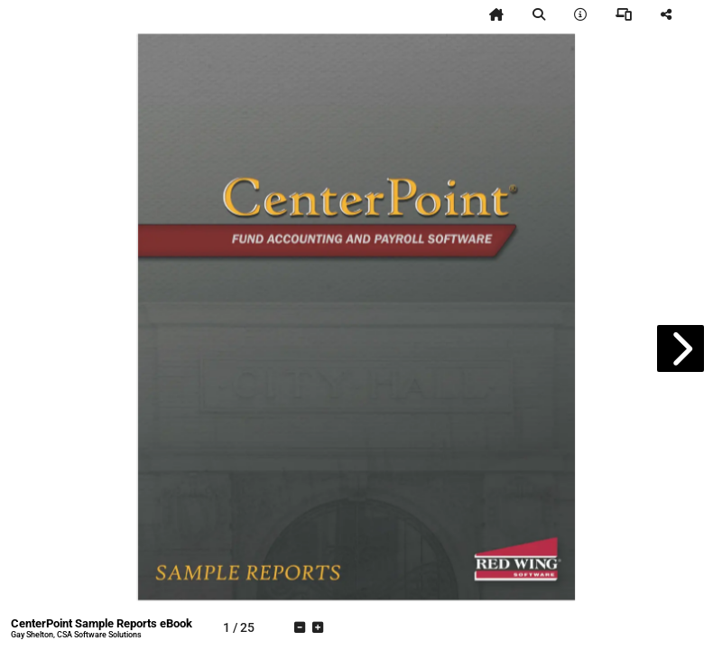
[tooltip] (496, 14)
